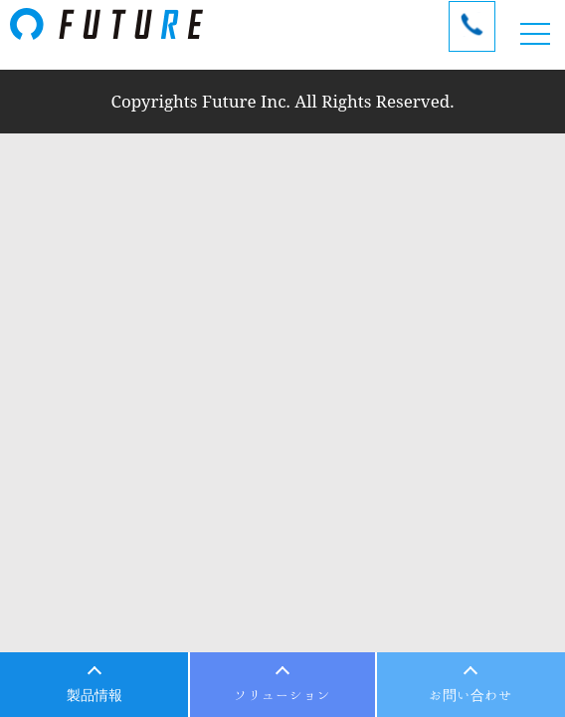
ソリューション (282, 695)
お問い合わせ (470, 695)
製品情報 (94, 695)
